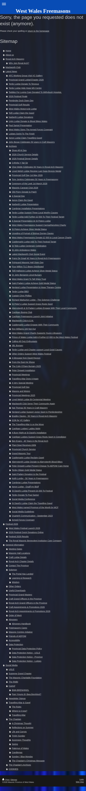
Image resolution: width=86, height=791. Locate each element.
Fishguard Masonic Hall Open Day (28, 262)
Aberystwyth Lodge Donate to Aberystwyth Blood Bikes (37, 462)
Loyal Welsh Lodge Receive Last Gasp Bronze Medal (36, 171)
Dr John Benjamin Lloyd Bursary (27, 275)
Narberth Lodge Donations (21, 117)
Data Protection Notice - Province (27, 657)
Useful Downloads (17, 590)
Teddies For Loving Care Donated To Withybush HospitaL (35, 92)
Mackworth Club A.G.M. (23, 320)
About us (10, 55)
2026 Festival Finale (18, 96)
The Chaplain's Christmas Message (28, 761)
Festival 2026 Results (19, 536)
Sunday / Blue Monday (22, 756)
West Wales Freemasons (43, 11)
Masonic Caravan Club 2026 (25, 188)
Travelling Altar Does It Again (25, 379)
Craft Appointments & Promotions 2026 (27, 607)
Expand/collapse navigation (43, 4)
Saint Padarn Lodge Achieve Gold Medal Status (34, 283)
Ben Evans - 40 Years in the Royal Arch (30, 441)
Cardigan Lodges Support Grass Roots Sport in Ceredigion (39, 437)
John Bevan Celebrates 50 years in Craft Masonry (32, 142)
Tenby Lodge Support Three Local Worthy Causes (35, 212)
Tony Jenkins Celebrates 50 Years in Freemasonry (35, 179)
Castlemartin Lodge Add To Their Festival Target (34, 242)
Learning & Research (21, 578)
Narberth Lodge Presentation (25, 204)
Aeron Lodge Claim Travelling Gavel (25, 138)
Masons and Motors (21, 391)
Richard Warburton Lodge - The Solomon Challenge (36, 300)
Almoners (13, 619)
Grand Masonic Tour (21, 453)
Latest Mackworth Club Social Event (28, 254)
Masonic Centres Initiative (21, 632)
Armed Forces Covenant (23, 520)
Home (8, 51)
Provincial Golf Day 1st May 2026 (27, 175)
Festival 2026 (12, 524)
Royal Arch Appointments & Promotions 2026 (29, 611)
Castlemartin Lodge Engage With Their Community (35, 325)
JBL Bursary (17, 345)
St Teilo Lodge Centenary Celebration (29, 246)
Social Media (12, 665)
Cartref (12, 686)
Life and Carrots (19, 731)
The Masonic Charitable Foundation (25, 678)
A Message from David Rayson (26, 358)
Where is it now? (19, 711)
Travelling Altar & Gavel (19, 702)
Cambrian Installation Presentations (28, 208)
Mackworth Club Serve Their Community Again (33, 403)
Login (81, 779)
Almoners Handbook (21, 624)
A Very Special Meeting (22, 383)
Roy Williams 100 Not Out (24, 329)
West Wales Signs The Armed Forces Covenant (31, 129)
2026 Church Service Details (25, 154)
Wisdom (15, 582)
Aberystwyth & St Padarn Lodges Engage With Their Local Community (44, 308)
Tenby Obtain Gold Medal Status (27, 470)
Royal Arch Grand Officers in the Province (28, 603)
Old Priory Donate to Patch (24, 192)
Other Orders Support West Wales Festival (31, 354)
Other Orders (15, 586)
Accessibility (14, 640)
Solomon (13, 570)
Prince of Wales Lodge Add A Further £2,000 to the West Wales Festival (45, 337)
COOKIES (13, 769)
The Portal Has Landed (22, 574)
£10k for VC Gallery (21, 420)
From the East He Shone (23, 362)
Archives (13, 146)
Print (6, 780)
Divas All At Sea (19, 150)
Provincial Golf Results (19, 105)
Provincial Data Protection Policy (27, 648)
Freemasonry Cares (18, 628)
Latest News (11, 71)
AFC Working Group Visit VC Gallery (25, 75)
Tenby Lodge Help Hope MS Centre (25, 88)
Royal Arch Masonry (15, 59)
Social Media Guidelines (23, 511)
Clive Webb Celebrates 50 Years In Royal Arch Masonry (37, 167)
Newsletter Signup (17, 698)
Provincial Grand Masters (20, 594)
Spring (15, 744)
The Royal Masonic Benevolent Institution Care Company (35, 540)
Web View (80, 782)
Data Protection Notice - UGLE (26, 653)
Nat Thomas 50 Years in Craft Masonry (30, 408)
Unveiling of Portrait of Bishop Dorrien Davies (33, 233)
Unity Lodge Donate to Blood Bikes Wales (28, 121)
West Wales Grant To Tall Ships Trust (29, 279)
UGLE (11, 669)
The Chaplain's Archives (20, 765)
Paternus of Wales (20, 748)
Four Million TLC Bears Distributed (28, 266)
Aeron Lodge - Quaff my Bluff (25, 487)
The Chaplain (15, 719)
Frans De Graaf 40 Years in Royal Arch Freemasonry (36, 258)
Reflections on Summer (23, 727)
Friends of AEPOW (17, 636)
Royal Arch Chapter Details (21, 561)
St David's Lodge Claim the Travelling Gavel (32, 503)
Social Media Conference (23, 499)
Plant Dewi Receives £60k (24, 445)
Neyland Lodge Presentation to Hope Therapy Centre (36, 287)
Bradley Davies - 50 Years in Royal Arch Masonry (34, 416)
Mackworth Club (13, 67)
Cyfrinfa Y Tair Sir (20, 163)
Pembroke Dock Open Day (21, 100)
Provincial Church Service (24, 449)
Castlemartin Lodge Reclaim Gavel (28, 457)
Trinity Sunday (18, 736)
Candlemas (17, 752)
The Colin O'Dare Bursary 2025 (26, 366)
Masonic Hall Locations (19, 553)
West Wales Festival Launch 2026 (24, 528)
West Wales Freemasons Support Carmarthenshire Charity (39, 225)
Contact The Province (19, 565)
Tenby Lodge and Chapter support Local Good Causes (37, 349)
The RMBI (13, 682)
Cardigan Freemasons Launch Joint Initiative (32, 316)
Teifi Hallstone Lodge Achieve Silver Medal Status (34, 271)
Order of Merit (15, 615)
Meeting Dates (15, 549)
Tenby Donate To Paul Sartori (25, 495)
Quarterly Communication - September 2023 (32, 516)
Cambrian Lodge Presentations (26, 482)
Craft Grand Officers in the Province (25, 599)
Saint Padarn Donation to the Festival (29, 474)
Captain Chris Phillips (22, 296)
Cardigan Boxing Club (22, 312)
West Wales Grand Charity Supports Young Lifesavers (37, 333)
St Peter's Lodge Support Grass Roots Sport (32, 304)
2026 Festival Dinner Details (25, 158)
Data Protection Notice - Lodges (26, 661)
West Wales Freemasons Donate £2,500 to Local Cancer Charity (42, 237)
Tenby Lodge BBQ (20, 291)
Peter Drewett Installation (23, 370)
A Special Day (18, 196)
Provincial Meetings (21, 374)
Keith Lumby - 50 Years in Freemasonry (30, 478)
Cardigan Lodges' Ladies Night (26, 428)
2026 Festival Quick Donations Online (26, 532)
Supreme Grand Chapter (20, 673)
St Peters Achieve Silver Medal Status (29, 229)
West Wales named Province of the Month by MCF (35, 507)
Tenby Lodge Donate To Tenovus (24, 84)
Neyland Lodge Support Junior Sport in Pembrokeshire (37, 412)
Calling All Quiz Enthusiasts (24, 341)
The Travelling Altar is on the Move (28, 424)
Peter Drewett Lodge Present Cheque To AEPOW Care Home (40, 466)
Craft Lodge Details (18, 557)
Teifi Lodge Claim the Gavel (21, 113)
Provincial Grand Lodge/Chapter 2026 (26, 80)
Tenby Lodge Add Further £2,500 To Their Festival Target (38, 217)
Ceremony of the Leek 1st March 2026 (29, 183)
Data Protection (16, 644)
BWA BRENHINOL (20, 690)
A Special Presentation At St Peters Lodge (31, 221)
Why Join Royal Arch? (19, 63)
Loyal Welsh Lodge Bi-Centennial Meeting (31, 399)
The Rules (16, 707)
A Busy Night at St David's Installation (29, 433)
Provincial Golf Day (21, 387)
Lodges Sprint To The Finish (22, 134)
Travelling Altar (19, 715)
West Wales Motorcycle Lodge (23, 109)
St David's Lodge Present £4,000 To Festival (32, 491)
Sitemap (14, 780)
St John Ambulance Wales (24, 250)
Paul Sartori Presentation (20, 125)
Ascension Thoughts (21, 740)
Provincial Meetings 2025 (23, 395)
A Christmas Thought (21, 723)
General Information (15, 545)
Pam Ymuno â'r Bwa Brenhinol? (26, 694)
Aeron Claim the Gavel (22, 200)
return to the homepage (38, 31)
